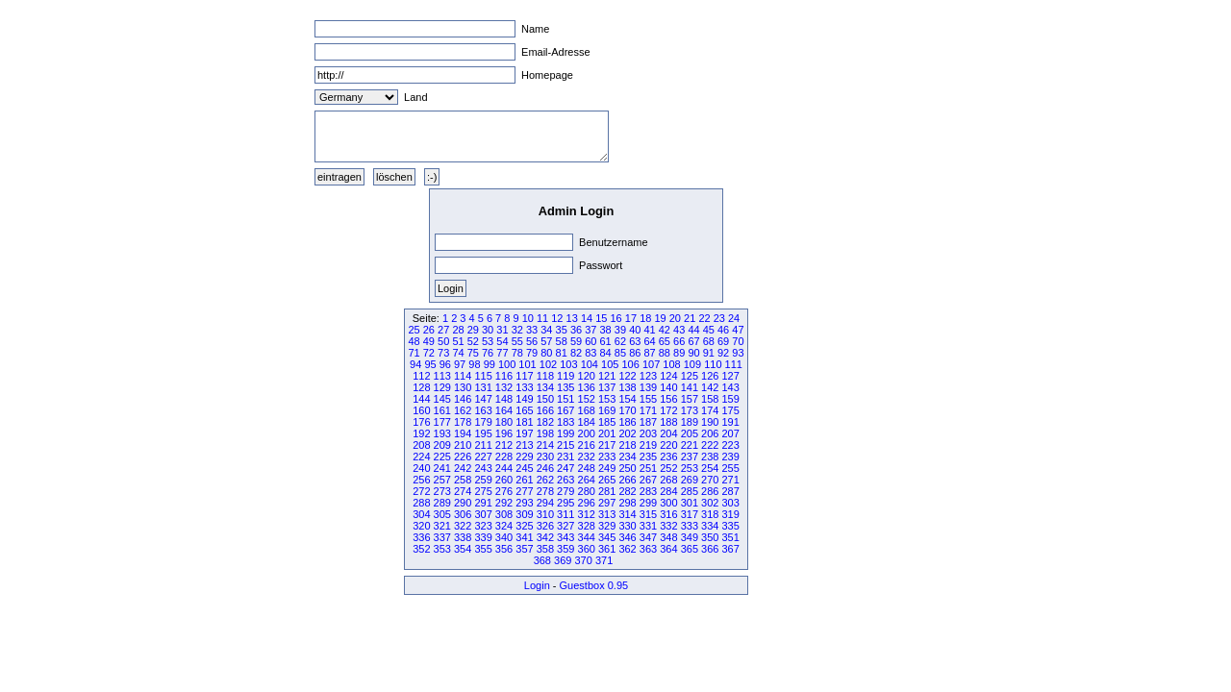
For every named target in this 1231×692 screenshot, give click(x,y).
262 (545, 479)
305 (442, 514)
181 (524, 422)
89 (679, 352)
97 (459, 364)
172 (668, 410)
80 (546, 352)
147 (482, 399)
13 (572, 318)
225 (442, 456)
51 (458, 341)
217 (607, 445)
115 (482, 376)
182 (545, 422)
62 (620, 341)
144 (421, 399)
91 (709, 352)
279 (565, 491)
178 (462, 422)
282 (627, 491)
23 (719, 318)
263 (565, 479)
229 (524, 456)
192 (421, 433)
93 (737, 352)
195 (482, 433)
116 (504, 376)
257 (442, 479)
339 (482, 537)
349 (689, 537)
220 (668, 445)
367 (730, 549)
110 (712, 364)
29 (473, 329)
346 (627, 537)
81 (561, 352)
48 (413, 341)
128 (421, 387)
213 (524, 445)
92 (723, 352)
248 (586, 468)
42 (664, 329)
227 (482, 456)
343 (565, 537)
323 (482, 525)
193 (442, 433)
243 (482, 468)
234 (627, 456)
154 (627, 399)
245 (524, 468)
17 (631, 318)
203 (648, 433)
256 (421, 479)
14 (586, 318)
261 (524, 479)
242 (462, 468)
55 (517, 341)
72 (429, 352)
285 (689, 491)
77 (502, 352)
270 (709, 479)
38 (606, 329)
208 (421, 445)
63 (635, 341)
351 (730, 537)
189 (689, 422)
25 (413, 329)
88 (664, 352)
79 (532, 352)
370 (582, 560)
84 (606, 352)
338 (462, 537)
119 (565, 376)
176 (421, 422)
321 (442, 525)
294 (545, 502)
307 (482, 514)
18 (645, 318)
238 (709, 456)
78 (517, 352)
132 (504, 387)
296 (586, 502)
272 (421, 491)
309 (524, 514)
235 (648, 456)
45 (709, 329)
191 (730, 422)
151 (565, 399)
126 (709, 376)
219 (648, 445)
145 (442, 399)
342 (545, 537)
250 (627, 468)
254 (709, 468)
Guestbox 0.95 (594, 585)
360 (586, 549)
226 (462, 456)
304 (421, 514)
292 (504, 502)
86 (635, 352)
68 (709, 341)
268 (668, 479)
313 (607, 514)
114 (462, 376)
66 (679, 341)
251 (648, 468)
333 (689, 525)
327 (565, 525)
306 (462, 514)
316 (668, 514)
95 (430, 364)
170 (627, 410)
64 (649, 341)
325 (524, 525)
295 (565, 502)
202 (627, 433)
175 (730, 410)
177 (442, 422)
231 (565, 456)
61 (606, 341)
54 (502, 341)
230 (545, 456)
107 (651, 364)
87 (649, 352)
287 (730, 491)
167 (565, 410)
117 (524, 376)
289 (442, 502)
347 (648, 537)
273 (442, 491)
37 (590, 329)
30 (487, 329)
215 (565, 445)
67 (693, 341)
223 (730, 445)
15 (601, 318)
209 (442, 445)
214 (545, 445)
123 (648, 376)
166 (545, 410)
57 (546, 341)
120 (586, 376)
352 (421, 549)
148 (504, 399)
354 (462, 549)
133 (524, 387)
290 (462, 502)
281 (607, 491)
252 (668, 468)
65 (664, 341)
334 (709, 525)
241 (442, 468)
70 (737, 341)
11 (542, 318)
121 (607, 376)
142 (709, 387)
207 (730, 433)
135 (565, 387)
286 (709, 491)
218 (627, 445)
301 (689, 502)
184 (586, 422)
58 (561, 341)
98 (474, 364)
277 (524, 491)
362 (627, 549)
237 (689, 456)
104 (589, 364)
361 (607, 549)
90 (693, 352)
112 (421, 376)
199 (565, 433)
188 (668, 422)
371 (604, 560)
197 (524, 433)
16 (616, 318)
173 (689, 410)
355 (482, 549)
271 (730, 479)
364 (668, 549)
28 (458, 329)
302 (709, 502)
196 (504, 433)
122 (627, 376)
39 (620, 329)
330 (627, 525)
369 (562, 560)
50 (443, 341)
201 (607, 433)
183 (565, 422)
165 (524, 410)
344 (586, 537)
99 (489, 364)
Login (537, 585)
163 (482, 410)
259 (482, 479)
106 (630, 364)
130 (462, 387)
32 (517, 329)
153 (607, 399)
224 (421, 456)
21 (689, 318)
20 (675, 318)
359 (565, 549)
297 (607, 502)
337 (442, 537)
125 (689, 376)
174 (709, 410)
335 (730, 525)
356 (504, 549)
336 (421, 537)
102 (548, 364)
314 (627, 514)
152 (586, 399)
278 (545, 491)
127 (730, 376)
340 (504, 537)
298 (627, 502)
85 (620, 352)
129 (442, 387)
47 (737, 329)
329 (607, 525)
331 (648, 525)
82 (576, 352)
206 (709, 433)
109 (692, 364)
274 (462, 491)
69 (723, 341)
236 (668, 456)
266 (627, 479)
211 (482, 445)
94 (415, 364)
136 (586, 387)
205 (689, 433)
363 (648, 549)
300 (668, 502)
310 (545, 514)
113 (442, 376)
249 (607, 468)
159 (730, 399)
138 (627, 387)
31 (502, 329)
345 (607, 537)
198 (545, 433)
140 (668, 387)
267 (648, 479)
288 (421, 502)
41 (649, 329)
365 (689, 549)
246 (545, 468)
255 (730, 468)
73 (443, 352)
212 (504, 445)
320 (421, 525)
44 (693, 329)
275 (482, 491)
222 (709, 445)
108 (671, 364)
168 (586, 410)
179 (482, 422)
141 (689, 387)
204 (668, 433)
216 (586, 445)
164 (504, 410)
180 (504, 422)
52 (473, 341)
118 (545, 376)
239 (730, 456)
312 (586, 514)
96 (445, 364)
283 (648, 491)
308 (504, 514)
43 (679, 329)
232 (586, 456)
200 (586, 433)
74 (458, 352)
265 (607, 479)
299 (648, 502)
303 (730, 502)
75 (473, 352)
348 (668, 537)
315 (648, 514)
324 (504, 525)
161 (442, 410)
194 (462, 433)
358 (545, 549)
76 (487, 352)
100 (506, 364)
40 (635, 329)
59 (576, 341)
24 (734, 318)
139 (648, 387)
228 (504, 456)
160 (421, 410)
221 (689, 445)
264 (586, 479)
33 (532, 329)
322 (462, 525)
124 (668, 376)
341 (524, 537)
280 (586, 491)
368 (542, 560)
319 (730, 514)
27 (443, 329)
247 (565, 468)
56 (532, 341)
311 (565, 514)
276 (504, 491)
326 (545, 525)
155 (648, 399)
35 (561, 329)
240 (421, 468)
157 (689, 399)
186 (627, 422)
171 (648, 410)
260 (504, 479)
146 (462, 399)
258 (462, 479)
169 (607, 410)
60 (590, 341)
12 (557, 318)
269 (689, 479)
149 (524, 399)
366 (709, 549)
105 (609, 364)
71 (413, 352)
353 (442, 549)
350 (709, 537)
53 (487, 341)
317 (689, 514)
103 (568, 364)
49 (429, 341)
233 (607, 456)
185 (607, 422)
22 (704, 318)
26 (429, 329)
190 (709, 422)
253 (689, 468)
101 (527, 364)
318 (709, 514)
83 (590, 352)
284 (668, 491)
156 (668, 399)
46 (723, 329)
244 (504, 468)
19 (660, 318)
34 (546, 329)
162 (462, 410)
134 (545, 387)
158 (709, 399)
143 (730, 387)
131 (482, 387)
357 (524, 549)
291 (482, 502)
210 (462, 445)
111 (733, 364)
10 (528, 318)
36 (576, 329)
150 (545, 399)
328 (586, 525)
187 (648, 422)
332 (668, 525)
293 (524, 502)
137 (607, 387)
